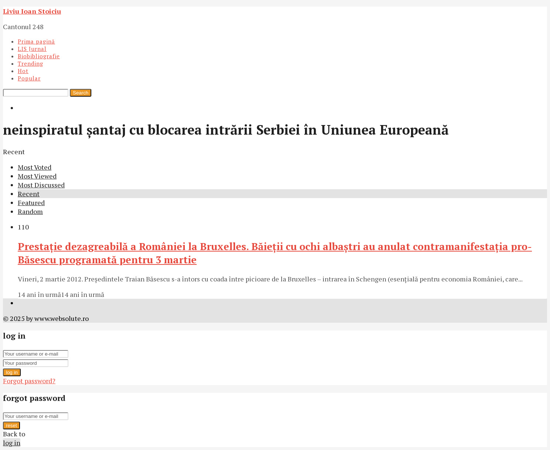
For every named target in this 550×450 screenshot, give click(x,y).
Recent (29, 193)
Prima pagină (36, 41)
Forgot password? (29, 380)
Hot (23, 71)
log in (12, 372)
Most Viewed (37, 176)
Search (80, 93)
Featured (31, 202)
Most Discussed (41, 184)
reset (11, 425)
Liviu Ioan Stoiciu (32, 11)
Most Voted (34, 167)
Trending (30, 63)
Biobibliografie (39, 56)
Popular (29, 78)
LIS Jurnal (32, 48)
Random (30, 211)
